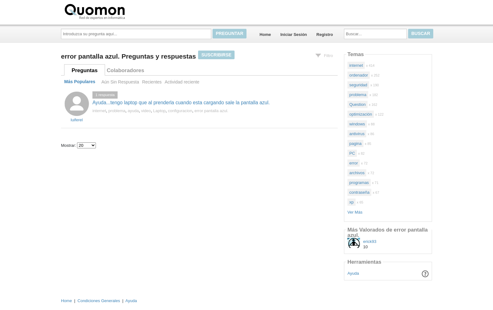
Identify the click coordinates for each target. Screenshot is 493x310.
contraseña (359, 192)
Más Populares (79, 81)
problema (116, 110)
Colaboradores (125, 70)
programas (359, 182)
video (146, 110)
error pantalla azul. (212, 110)
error (353, 163)
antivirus (356, 133)
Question (357, 104)
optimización (360, 114)
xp (351, 202)
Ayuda (353, 273)
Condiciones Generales (99, 300)
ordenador (358, 75)
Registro (324, 34)
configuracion (180, 110)
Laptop (159, 110)
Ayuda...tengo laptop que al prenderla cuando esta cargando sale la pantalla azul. (181, 102)
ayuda (133, 110)
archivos (356, 172)
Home (265, 34)
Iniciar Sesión (293, 34)
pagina (355, 143)
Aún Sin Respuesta (120, 81)
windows (357, 124)
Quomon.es (114, 11)
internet (99, 110)
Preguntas (85, 70)
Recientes (152, 81)
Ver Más (355, 212)
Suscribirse (216, 54)
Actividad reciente (182, 81)
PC (352, 153)
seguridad (358, 85)
